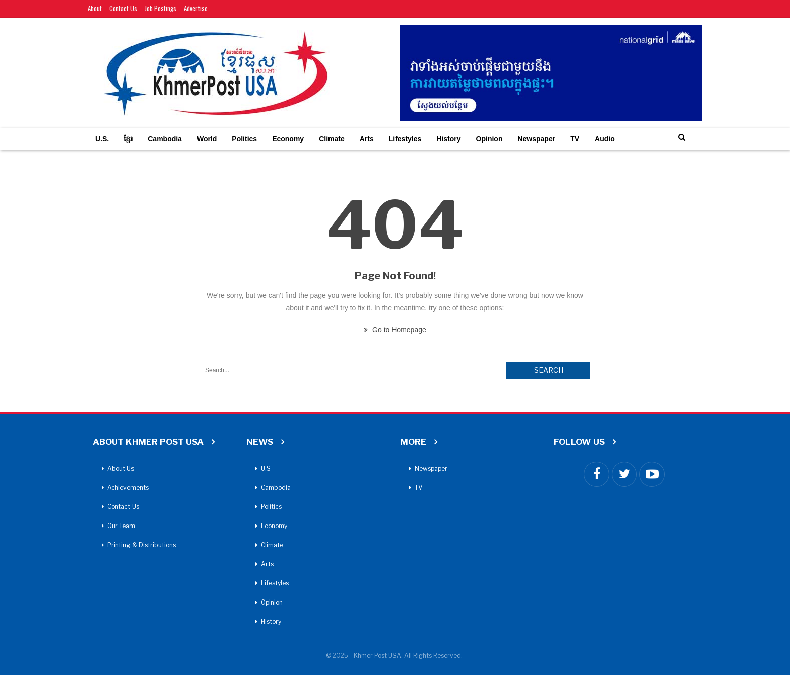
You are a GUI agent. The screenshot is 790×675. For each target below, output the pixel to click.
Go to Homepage (395, 330)
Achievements (128, 487)
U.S (266, 468)
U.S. (102, 139)
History (448, 139)
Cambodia (165, 139)
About (95, 8)
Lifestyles (405, 139)
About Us (120, 468)
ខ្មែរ (128, 139)
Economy (288, 139)
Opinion (489, 139)
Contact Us (123, 8)
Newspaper (536, 139)
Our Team (121, 526)
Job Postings (160, 8)
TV (574, 139)
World (207, 139)
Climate (332, 139)
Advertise (196, 8)
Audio (605, 139)
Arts (367, 139)
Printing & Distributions (141, 545)
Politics (244, 139)
